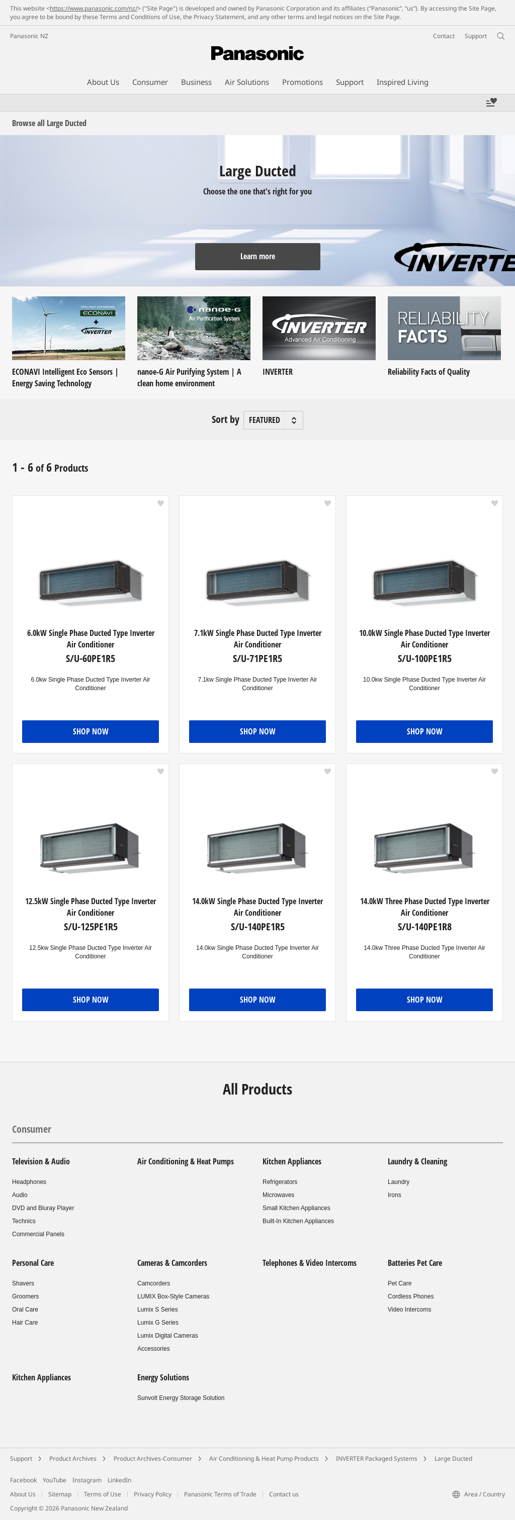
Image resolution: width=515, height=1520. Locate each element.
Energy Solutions (163, 1377)
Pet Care (399, 1283)
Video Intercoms (410, 1309)
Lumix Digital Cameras (167, 1335)
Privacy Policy (152, 1494)
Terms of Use (102, 1494)
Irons (394, 1195)
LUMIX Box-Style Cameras (173, 1296)
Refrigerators (280, 1181)
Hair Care (25, 1322)
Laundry (398, 1181)
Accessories (153, 1348)
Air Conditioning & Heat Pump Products (264, 1458)
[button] (160, 503)
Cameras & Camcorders (172, 1262)
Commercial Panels (38, 1234)
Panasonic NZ (29, 36)
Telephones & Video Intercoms (310, 1262)
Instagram (87, 1480)
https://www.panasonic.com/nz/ (93, 8)
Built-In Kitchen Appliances (298, 1221)
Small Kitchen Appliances (296, 1208)
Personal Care (33, 1262)
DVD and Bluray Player (43, 1208)
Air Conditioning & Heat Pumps (185, 1161)
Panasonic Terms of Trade (220, 1494)
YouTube (54, 1480)
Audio (20, 1195)
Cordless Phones (411, 1296)
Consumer (31, 1129)
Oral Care (25, 1309)
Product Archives (73, 1458)
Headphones (29, 1181)
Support (21, 1458)
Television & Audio (41, 1161)
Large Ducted (453, 1458)
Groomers (25, 1296)
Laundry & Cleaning (417, 1161)
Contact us (284, 1494)
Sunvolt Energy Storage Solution (180, 1397)
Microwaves (278, 1195)
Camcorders (153, 1283)
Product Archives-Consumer (153, 1458)
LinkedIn (119, 1480)
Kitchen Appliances (292, 1161)
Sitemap (59, 1494)
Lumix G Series (158, 1322)
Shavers (23, 1283)
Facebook (23, 1480)
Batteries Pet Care (415, 1262)
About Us (23, 1494)
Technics (24, 1221)
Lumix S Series (157, 1309)
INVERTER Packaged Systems (376, 1458)
